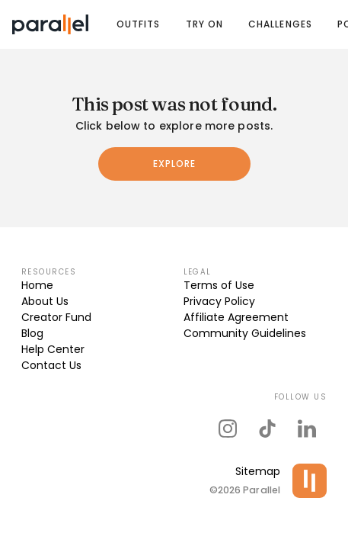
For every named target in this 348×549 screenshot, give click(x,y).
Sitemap (257, 471)
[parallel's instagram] (227, 428)
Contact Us (51, 365)
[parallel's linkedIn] (307, 428)
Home (37, 285)
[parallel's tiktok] (267, 428)
